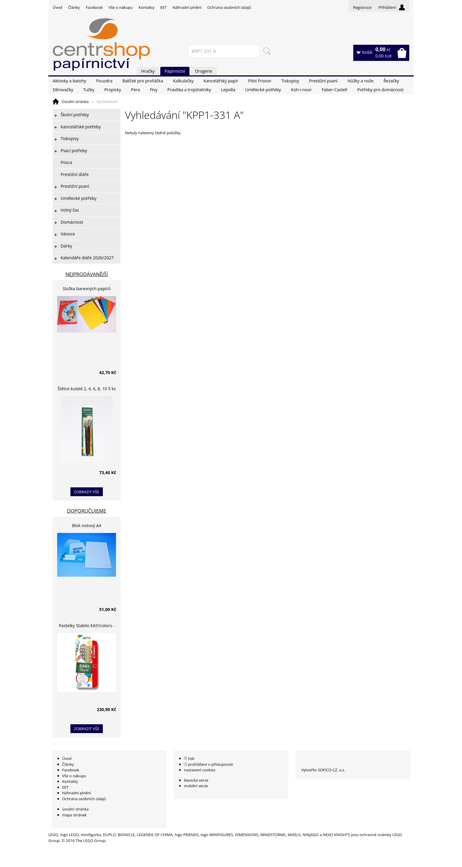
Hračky (148, 71)
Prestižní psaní (323, 81)
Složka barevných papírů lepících (87, 289)
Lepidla (228, 89)
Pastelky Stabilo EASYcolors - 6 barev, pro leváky (86, 626)
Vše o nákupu (121, 7)
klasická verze (196, 780)
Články (74, 7)
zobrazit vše (86, 491)
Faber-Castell (334, 89)
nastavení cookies (199, 770)
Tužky (88, 89)
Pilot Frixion (259, 81)
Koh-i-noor (301, 89)
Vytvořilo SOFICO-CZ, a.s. (323, 770)
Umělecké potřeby (263, 89)
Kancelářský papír (221, 81)
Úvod (57, 7)
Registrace (362, 7)
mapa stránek (74, 815)
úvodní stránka (75, 809)
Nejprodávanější (86, 274)
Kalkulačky (183, 81)
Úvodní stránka (75, 101)
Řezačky (391, 81)
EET (163, 7)
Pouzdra (104, 81)
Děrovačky (63, 89)
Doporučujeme (86, 510)
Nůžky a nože (360, 81)
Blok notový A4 (86, 525)
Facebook (94, 7)
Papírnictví (175, 71)
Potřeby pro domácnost (380, 89)
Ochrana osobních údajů (229, 7)
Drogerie (203, 71)
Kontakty (146, 7)
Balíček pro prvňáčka (142, 81)
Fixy (154, 89)
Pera (135, 89)
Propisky (112, 89)
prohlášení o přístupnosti (210, 764)
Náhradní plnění (187, 7)
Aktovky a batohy (69, 81)
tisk (191, 758)
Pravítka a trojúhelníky (189, 89)
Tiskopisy (290, 81)
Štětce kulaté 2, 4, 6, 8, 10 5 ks (86, 388)
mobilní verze (196, 785)
